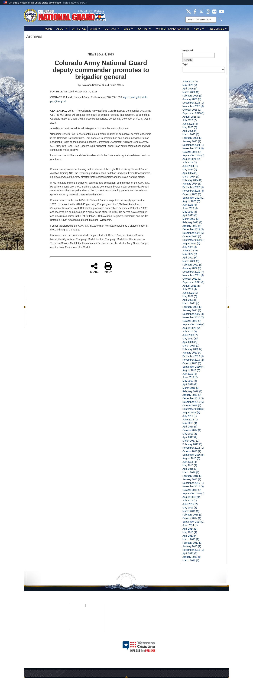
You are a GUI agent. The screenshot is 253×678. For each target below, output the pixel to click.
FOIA (82, 605)
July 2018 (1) (190, 416)
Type (185, 64)
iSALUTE (90, 605)
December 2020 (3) (193, 314)
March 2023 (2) (191, 218)
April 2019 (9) (190, 384)
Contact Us (87, 627)
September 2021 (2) (194, 282)
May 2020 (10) (190, 338)
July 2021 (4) (190, 289)
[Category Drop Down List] (204, 70)
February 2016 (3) (192, 475)
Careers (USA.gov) (87, 630)
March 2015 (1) (191, 511)
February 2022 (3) (192, 264)
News (199, 28)
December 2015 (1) (193, 483)
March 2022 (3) (191, 261)
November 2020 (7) (193, 317)
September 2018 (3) (194, 409)
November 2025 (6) (193, 106)
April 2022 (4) (190, 257)
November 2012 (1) (193, 549)
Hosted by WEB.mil (104, 646)
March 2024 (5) (191, 176)
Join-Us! (144, 28)
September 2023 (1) (194, 197)
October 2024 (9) (192, 152)
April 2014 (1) (190, 528)
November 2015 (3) (193, 486)
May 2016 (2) (190, 465)
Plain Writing (87, 616)
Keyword (188, 50)
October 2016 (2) (192, 451)
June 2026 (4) (190, 81)
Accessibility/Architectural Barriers (87, 623)
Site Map (55, 609)
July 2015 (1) (190, 500)
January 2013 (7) (192, 546)
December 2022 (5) (193, 229)
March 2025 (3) (191, 134)
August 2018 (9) (191, 412)
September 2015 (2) (194, 493)
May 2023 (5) (190, 211)
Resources (218, 28)
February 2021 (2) (192, 306)
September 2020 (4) (194, 324)
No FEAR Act (87, 609)
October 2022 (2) (192, 236)
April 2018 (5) (190, 426)
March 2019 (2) (191, 387)
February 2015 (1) (192, 514)
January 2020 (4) (192, 352)
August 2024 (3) (191, 159)
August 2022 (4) (191, 243)
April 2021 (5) (190, 299)
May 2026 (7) (190, 85)
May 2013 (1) (190, 532)
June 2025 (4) (190, 123)
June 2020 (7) (190, 335)
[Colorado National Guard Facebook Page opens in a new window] (195, 11)
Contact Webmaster (55, 627)
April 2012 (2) (190, 553)
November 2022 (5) (193, 233)
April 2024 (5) (190, 173)
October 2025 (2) (192, 109)
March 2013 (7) (191, 539)
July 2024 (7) (190, 162)
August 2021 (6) (191, 285)
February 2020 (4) (192, 349)
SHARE (94, 267)
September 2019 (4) (194, 366)
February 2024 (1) (192, 180)
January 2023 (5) (192, 225)
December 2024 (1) (193, 144)
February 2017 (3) (192, 444)
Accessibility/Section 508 (87, 619)
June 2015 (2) (190, 504)
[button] (76, 3)
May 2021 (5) (190, 296)
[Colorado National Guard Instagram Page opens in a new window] (208, 11)
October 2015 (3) (192, 490)
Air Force (79, 28)
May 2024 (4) (190, 169)
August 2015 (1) (191, 497)
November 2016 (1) (193, 447)
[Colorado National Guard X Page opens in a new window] (201, 11)
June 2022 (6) (190, 250)
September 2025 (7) (194, 113)
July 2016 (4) (190, 461)
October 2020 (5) (192, 321)
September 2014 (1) (194, 521)
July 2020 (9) (190, 331)
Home (48, 28)
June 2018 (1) (190, 419)
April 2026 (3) (190, 88)
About (62, 28)
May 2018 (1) (190, 423)
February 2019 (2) (192, 391)
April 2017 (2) (190, 437)
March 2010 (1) (191, 560)
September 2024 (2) (194, 155)
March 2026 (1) (191, 92)
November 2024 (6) (193, 148)
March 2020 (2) (191, 345)
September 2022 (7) (194, 240)
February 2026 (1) (192, 95)
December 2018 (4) (193, 398)
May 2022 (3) (190, 254)
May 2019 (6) (190, 380)
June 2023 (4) (190, 208)
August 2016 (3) (191, 458)
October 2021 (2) (192, 278)
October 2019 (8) (192, 363)
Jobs (128, 28)
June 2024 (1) (190, 166)
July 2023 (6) (190, 204)
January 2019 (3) (192, 394)
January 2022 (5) (192, 268)
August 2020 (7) (191, 328)
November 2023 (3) (193, 190)
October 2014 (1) (192, 518)
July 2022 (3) (190, 247)
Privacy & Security (55, 612)
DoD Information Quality (55, 619)
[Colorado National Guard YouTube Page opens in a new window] (221, 11)
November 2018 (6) (193, 402)
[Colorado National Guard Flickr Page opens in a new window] (214, 11)
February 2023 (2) (192, 222)
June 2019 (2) (190, 377)
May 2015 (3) (190, 507)
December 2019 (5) (193, 356)
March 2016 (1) (191, 472)
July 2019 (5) (190, 373)
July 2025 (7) (190, 120)
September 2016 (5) (194, 454)
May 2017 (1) (190, 433)
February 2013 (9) (192, 542)
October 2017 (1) (192, 430)
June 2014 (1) (190, 525)
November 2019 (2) (193, 359)
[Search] (200, 20)
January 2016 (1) (192, 479)
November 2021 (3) (193, 275)
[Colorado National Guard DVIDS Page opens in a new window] (188, 11)
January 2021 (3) (192, 310)
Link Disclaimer (55, 616)
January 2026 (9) (192, 99)
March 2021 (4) (191, 303)
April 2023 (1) (190, 215)
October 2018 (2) (192, 405)
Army (95, 28)
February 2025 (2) (192, 137)
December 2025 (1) (193, 102)
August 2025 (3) (191, 116)
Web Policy (55, 623)
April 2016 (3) (190, 468)
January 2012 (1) (192, 556)
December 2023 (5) (193, 187)
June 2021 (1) (190, 292)
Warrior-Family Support (172, 28)
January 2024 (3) (192, 183)
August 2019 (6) (191, 370)
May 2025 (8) (190, 127)
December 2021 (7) (193, 271)
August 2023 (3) (191, 201)
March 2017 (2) (191, 440)
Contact (112, 28)
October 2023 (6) (192, 194)
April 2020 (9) (190, 342)
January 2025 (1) (192, 141)
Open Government (87, 612)
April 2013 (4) (190, 535)
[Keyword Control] (199, 55)
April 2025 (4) (190, 130)
